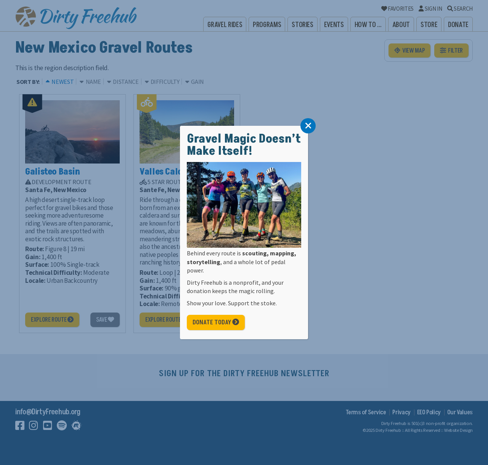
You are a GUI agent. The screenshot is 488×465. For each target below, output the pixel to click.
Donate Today (216, 322)
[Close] (308, 125)
